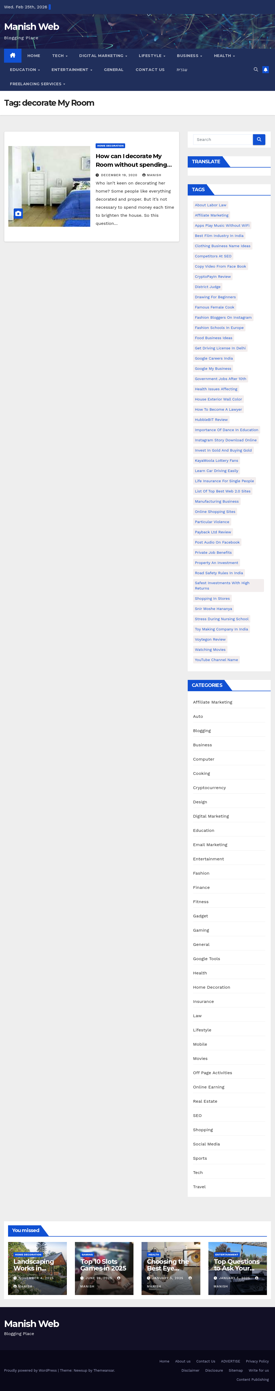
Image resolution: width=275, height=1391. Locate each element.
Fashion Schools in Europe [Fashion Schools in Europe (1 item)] (219, 327)
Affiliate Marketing (212, 702)
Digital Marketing (102, 55)
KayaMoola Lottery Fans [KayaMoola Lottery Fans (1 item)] (216, 460)
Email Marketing (210, 844)
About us (182, 1361)
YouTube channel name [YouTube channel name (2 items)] (216, 660)
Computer (204, 759)
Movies (200, 1058)
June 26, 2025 (99, 1278)
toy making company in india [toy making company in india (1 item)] (221, 629)
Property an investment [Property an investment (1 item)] (216, 562)
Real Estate (205, 1101)
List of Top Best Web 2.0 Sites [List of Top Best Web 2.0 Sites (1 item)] (223, 491)
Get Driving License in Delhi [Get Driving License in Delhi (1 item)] (220, 348)
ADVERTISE (230, 1361)
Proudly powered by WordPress (31, 1370)
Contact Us (150, 69)
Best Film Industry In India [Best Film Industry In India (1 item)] (219, 235)
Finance (201, 887)
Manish (151, 175)
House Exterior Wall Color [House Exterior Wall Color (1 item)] (218, 399)
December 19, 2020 (120, 175)
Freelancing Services (36, 83)
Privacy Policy (257, 1361)
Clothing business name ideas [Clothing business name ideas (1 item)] (223, 246)
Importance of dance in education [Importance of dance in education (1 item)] (226, 430)
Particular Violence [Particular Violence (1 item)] (212, 522)
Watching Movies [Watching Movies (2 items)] (210, 649)
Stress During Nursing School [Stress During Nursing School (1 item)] (222, 619)
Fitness (201, 901)
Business (188, 55)
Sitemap (236, 1370)
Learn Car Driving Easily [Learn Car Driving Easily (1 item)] (216, 471)
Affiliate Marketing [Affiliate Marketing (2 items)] (212, 215)
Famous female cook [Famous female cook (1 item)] (214, 307)
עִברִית (182, 69)
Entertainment (71, 69)
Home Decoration (110, 145)
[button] (256, 69)
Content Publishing (253, 1380)
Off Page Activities (212, 1072)
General (114, 69)
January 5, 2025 (168, 1278)
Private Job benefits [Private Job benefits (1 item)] (213, 552)
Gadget (200, 915)
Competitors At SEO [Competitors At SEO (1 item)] (213, 256)
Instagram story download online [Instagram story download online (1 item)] (226, 440)
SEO (197, 1115)
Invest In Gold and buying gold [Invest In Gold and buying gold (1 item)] (223, 450)
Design (200, 801)
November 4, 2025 (36, 1278)
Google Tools (206, 958)
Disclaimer (191, 1370)
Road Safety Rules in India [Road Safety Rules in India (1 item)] (219, 573)
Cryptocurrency (209, 787)
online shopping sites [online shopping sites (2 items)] (215, 511)
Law (197, 1015)
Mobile (200, 1044)
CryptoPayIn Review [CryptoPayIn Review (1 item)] (213, 276)
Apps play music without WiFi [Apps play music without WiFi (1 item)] (222, 225)
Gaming (201, 930)
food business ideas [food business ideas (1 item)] (213, 338)
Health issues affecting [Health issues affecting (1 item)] (216, 389)
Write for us (259, 1370)
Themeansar (103, 1370)
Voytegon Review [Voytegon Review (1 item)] (210, 639)
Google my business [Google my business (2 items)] (213, 368)
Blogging (202, 730)
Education (23, 69)
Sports (200, 1158)
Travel (199, 1186)
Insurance (203, 1001)
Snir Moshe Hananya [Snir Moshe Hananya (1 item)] (213, 608)
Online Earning (209, 1087)
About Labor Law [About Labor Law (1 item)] (210, 205)
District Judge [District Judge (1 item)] (207, 287)
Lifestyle (151, 55)
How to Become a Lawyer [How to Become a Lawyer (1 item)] (218, 409)
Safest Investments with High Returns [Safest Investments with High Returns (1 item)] (222, 585)
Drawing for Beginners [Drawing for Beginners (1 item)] (215, 297)
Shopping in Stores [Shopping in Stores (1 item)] (212, 598)
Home (33, 55)
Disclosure (214, 1370)
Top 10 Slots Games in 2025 (103, 1265)
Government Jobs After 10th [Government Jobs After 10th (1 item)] (220, 379)
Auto (198, 716)
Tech (58, 55)
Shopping (203, 1129)
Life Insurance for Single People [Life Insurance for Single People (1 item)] (224, 481)
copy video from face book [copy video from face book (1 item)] (220, 266)
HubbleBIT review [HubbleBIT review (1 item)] (211, 419)
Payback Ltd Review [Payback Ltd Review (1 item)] (213, 532)
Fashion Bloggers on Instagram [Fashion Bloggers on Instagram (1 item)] (223, 317)
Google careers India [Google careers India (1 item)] (214, 358)
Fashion (201, 873)
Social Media (206, 1144)
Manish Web (31, 26)
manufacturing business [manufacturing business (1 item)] (217, 501)
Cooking (201, 773)
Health (223, 55)
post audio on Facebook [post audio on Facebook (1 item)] (217, 542)
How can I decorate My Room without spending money (131, 164)
